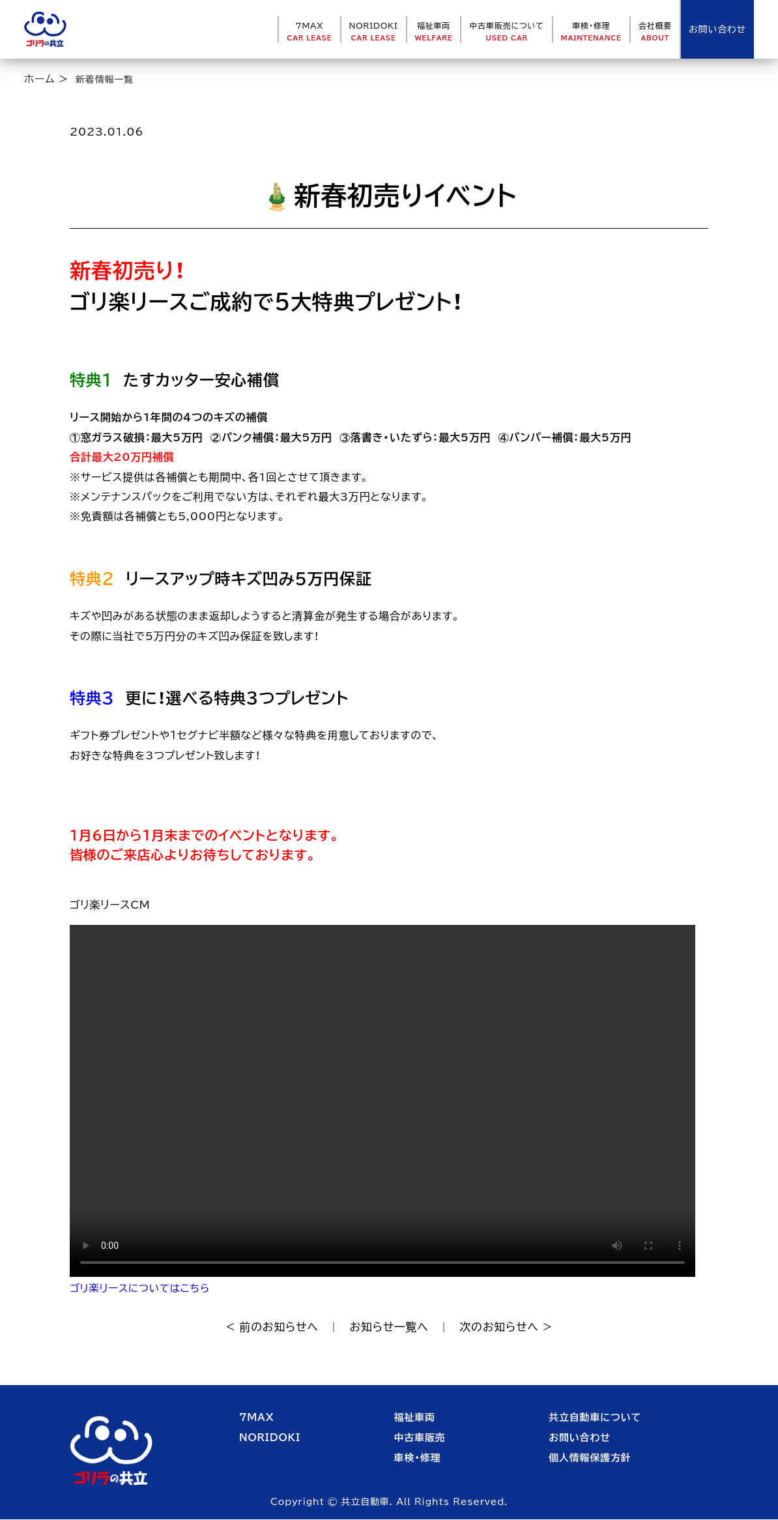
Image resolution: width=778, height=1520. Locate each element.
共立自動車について (595, 1419)
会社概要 (655, 31)
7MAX (309, 31)
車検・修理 (591, 31)
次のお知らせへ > (511, 1328)
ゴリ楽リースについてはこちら (142, 1288)
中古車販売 (420, 1439)
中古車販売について (506, 31)
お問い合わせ (580, 1439)
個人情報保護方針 (590, 1459)
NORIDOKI (373, 31)
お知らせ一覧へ (389, 1328)
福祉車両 (434, 31)
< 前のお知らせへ (266, 1328)
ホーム (39, 79)
